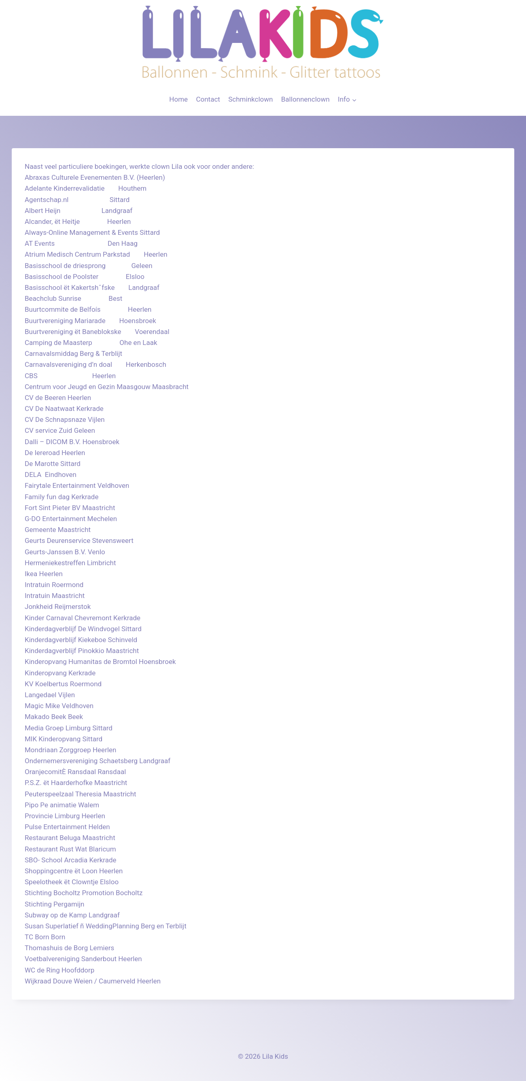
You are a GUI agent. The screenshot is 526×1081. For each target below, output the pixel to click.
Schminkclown (250, 99)
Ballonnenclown (305, 99)
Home (178, 99)
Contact (208, 99)
